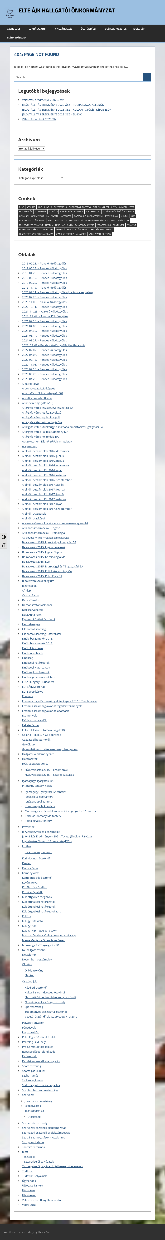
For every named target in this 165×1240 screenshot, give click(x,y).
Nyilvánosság (65, 29)
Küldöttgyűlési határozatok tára (41, 911)
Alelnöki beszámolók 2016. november (45, 465)
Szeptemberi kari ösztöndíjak (40, 1090)
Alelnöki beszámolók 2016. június (43, 456)
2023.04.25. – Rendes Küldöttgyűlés (44, 379)
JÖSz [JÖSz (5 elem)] (133, 216)
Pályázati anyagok (33, 1022)
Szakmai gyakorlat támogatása (41, 1085)
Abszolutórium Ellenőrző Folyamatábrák (47, 441)
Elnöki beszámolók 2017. (37, 643)
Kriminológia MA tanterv (40, 806)
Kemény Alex (30, 873)
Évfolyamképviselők (34, 720)
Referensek (29, 1056)
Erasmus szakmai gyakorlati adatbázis (45, 711)
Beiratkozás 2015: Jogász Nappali (42, 552)
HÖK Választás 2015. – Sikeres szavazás (49, 774)
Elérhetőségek (16, 37)
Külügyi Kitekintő (32, 921)
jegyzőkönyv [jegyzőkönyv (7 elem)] (111, 216)
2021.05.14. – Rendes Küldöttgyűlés (44, 335)
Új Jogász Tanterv (32, 1185)
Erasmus (27, 696)
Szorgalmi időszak (33, 1142)
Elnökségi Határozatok (36, 667)
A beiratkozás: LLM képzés (38, 388)
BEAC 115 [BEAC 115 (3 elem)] (30, 207)
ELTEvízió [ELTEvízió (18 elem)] (53, 211)
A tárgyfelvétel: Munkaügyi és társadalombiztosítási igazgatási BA (62, 427)
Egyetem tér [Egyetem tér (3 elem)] (60, 207)
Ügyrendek (29, 1181)
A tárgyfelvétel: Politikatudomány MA (45, 432)
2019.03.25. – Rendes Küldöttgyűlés (44, 268)
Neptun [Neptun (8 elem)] (49, 225)
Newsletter (29, 954)
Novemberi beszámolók (37, 959)
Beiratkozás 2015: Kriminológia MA (44, 557)
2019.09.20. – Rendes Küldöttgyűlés (44, 283)
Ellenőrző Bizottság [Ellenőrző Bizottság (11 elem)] (80, 207)
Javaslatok (28, 827)
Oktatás (27, 964)
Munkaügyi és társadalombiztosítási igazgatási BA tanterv (60, 811)
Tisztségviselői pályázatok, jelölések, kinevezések (52, 1166)
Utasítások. (29, 1195)
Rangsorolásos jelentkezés (38, 1051)
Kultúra (26, 916)
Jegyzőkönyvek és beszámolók (41, 832)
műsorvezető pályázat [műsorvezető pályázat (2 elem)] (31, 225)
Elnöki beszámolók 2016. (37, 638)
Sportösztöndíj (34, 1007)
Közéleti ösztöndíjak (34, 887)
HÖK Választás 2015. (35, 764)
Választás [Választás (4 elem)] (81, 234)
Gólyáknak (28, 744)
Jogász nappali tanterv (38, 801)
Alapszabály (29, 446)
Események (29, 715)
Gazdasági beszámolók (36, 739)
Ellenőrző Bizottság (34, 629)
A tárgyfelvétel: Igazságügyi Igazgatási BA (47, 408)
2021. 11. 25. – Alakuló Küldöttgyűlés (45, 311)
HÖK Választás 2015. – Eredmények (47, 770)
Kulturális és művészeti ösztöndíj (45, 992)
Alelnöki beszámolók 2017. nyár (42, 504)
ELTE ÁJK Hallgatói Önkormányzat (67, 10)
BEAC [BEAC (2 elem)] (21, 207)
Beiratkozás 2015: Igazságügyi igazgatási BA (49, 542)
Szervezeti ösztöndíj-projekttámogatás (46, 1132)
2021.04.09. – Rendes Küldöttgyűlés (44, 326)
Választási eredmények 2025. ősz (43, 100)
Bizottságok (29, 586)
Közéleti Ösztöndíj (36, 987)
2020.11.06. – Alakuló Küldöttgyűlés (44, 302)
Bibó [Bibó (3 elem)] (40, 207)
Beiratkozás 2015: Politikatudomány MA (47, 571)
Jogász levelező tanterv (39, 796)
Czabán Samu (30, 595)
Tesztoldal (28, 1157)
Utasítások (34, 1117)
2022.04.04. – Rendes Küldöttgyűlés (44, 355)
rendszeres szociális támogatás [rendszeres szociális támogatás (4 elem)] (36, 234)
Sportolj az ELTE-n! (33, 1071)
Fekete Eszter (30, 725)
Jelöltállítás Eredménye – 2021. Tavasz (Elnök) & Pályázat (57, 836)
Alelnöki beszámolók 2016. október (44, 475)
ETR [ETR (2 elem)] (87, 211)
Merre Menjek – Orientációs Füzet (43, 940)
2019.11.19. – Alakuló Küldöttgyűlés (44, 287)
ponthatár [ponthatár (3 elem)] (118, 225)
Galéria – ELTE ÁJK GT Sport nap (41, 735)
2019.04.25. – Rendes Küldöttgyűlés (44, 273)
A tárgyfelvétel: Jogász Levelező (41, 412)
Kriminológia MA (32, 892)
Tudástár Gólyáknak (34, 1176)
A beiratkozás (30, 384)
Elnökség (27, 658)
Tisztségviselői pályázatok (38, 1161)
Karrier (26, 863)
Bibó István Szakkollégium (38, 581)
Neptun (29, 975)
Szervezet (15, 29)
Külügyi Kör (29, 926)
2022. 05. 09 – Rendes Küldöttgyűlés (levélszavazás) (54, 345)
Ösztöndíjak (90, 29)
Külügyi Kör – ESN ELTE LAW (39, 931)
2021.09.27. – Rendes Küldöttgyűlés (44, 340)
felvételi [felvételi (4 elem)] (95, 211)
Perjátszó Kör (30, 1032)
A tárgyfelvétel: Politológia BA (40, 436)
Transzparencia (34, 1110)
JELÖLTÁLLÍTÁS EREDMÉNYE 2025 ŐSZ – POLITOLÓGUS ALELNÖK (63, 105)
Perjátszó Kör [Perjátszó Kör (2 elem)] (104, 225)
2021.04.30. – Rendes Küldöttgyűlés (44, 331)
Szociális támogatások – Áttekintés (43, 1137)
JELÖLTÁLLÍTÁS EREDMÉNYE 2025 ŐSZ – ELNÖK (52, 114)
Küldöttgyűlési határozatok (38, 902)
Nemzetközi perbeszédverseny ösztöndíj (50, 997)
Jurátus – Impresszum (38, 852)
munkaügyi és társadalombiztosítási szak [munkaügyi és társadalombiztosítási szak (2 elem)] (107, 220)
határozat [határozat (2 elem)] (65, 216)
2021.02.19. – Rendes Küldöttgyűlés (44, 321)
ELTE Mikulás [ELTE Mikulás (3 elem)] (25, 211)
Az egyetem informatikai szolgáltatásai (46, 537)
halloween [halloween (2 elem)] (52, 216)
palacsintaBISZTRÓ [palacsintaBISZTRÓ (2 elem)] (84, 225)
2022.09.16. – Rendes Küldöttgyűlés (44, 359)
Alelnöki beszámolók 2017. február (44, 489)
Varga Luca (29, 1205)
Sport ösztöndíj (31, 1066)
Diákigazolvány (34, 970)
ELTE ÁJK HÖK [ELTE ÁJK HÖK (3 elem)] (66, 211)
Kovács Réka (30, 882)
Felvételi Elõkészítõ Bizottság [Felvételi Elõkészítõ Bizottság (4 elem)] (118, 211)
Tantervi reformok (33, 1147)
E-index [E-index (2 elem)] (48, 207)
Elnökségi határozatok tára (38, 677)
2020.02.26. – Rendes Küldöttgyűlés (44, 297)
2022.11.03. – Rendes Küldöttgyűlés (44, 364)
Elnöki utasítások (32, 653)
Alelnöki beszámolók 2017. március (44, 499)
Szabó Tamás (30, 1075)
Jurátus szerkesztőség (38, 1101)
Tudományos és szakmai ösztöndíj (46, 1012)
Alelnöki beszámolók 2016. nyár (42, 470)
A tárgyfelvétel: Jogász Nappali (41, 417)
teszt (25, 1152)
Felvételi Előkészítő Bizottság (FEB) (43, 730)
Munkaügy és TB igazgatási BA (40, 945)
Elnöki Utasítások (32, 648)
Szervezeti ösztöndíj (34, 1123)
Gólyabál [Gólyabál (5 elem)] (24, 216)
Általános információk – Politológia (43, 533)
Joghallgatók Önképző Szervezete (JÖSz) (47, 841)
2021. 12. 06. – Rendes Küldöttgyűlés (45, 316)
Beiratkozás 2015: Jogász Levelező (43, 547)
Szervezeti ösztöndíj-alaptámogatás (44, 1128)
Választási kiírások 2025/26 (39, 119)
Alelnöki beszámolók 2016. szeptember (47, 480)
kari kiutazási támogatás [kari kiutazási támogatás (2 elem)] (32, 220)
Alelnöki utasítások (33, 518)
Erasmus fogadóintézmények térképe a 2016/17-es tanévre (59, 701)
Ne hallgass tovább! (34, 950)
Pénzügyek (29, 1027)
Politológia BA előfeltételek (39, 1037)
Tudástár (140, 29)
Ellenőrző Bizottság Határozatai (41, 634)
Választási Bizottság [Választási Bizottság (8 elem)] (100, 234)
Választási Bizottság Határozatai (41, 1200)
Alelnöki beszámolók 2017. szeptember (47, 509)
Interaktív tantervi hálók (37, 785)
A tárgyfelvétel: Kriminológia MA (42, 422)
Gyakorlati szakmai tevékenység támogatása (50, 749)
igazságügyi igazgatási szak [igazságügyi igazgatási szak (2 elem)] (88, 216)
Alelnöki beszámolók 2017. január (43, 494)
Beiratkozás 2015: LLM (36, 561)
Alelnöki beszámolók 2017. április (43, 484)
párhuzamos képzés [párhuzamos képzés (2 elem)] (29, 229)
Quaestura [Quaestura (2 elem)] (47, 229)
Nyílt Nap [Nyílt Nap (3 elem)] (60, 225)
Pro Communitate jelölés (37, 1047)
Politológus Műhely (34, 1042)
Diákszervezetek (115, 29)
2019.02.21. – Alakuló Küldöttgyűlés (44, 263)
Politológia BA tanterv (38, 821)
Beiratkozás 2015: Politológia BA (42, 576)
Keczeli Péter (30, 868)
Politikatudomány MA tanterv (43, 816)
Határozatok (30, 759)
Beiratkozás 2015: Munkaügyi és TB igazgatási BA (52, 566)
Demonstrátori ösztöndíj (37, 605)
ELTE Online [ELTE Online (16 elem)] (40, 211)
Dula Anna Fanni (32, 614)
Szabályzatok (39, 29)
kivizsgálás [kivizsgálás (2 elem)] (61, 220)
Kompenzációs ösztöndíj (37, 877)
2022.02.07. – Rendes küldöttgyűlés (44, 350)
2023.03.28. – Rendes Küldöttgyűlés (44, 374)
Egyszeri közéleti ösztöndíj (38, 619)
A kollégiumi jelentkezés (37, 398)
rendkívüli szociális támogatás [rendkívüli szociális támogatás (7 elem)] (72, 229)
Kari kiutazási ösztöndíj (36, 858)
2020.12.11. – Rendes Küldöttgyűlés (44, 307)
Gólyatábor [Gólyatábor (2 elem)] (37, 216)
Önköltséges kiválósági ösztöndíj (45, 1002)
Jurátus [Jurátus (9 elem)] (125, 216)
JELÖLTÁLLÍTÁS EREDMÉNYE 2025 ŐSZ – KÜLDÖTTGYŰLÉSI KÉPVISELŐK (66, 109)
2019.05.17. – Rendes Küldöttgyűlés (44, 278)
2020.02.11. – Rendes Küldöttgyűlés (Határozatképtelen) (57, 292)
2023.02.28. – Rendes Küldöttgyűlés (44, 369)
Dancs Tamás (30, 600)
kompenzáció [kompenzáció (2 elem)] (76, 220)
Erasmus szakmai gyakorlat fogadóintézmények (52, 706)
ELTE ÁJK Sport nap (33, 687)
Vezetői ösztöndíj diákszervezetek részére (51, 1016)
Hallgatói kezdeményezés (38, 754)
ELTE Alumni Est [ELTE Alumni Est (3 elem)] (101, 207)
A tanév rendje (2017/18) (37, 403)
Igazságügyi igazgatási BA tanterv (45, 792)
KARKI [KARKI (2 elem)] (50, 220)
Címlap (26, 590)
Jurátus (26, 846)
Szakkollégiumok (32, 1080)
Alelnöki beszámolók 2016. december (45, 451)
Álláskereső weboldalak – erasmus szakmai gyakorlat (55, 523)
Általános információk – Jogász (41, 528)
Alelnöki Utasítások (34, 513)
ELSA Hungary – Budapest (38, 682)
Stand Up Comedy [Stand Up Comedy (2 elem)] (65, 234)
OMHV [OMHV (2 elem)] (70, 225)
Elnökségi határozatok (35, 662)
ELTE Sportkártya (32, 691)
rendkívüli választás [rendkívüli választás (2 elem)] (102, 229)
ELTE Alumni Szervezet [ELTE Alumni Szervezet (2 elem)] (122, 207)
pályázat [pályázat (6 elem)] (131, 225)
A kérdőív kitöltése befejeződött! (42, 393)
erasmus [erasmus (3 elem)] (78, 211)
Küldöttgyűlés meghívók (37, 897)
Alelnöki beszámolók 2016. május (43, 461)
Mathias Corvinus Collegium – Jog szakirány (49, 935)
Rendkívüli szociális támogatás (41, 1061)
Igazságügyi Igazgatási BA (37, 781)
